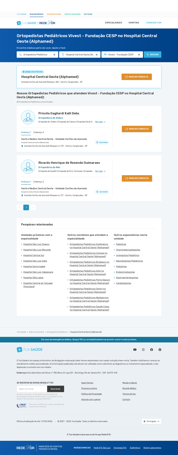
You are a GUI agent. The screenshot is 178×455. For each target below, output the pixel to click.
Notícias (88, 14)
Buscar (153, 54)
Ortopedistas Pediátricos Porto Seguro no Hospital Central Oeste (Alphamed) (90, 282)
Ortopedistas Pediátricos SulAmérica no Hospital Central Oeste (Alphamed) (89, 246)
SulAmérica (135, 448)
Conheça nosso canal (135, 349)
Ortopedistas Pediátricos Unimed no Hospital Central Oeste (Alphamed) (88, 255)
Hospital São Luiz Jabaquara (38, 272)
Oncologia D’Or (120, 448)
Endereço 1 (26, 132)
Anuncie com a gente (90, 399)
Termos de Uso (129, 394)
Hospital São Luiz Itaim (35, 261)
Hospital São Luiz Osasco (36, 244)
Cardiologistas (123, 283)
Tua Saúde (21, 14)
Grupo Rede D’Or (103, 434)
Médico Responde (73, 14)
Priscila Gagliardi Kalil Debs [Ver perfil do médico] (58, 113)
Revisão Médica (129, 388)
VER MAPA (102, 142)
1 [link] (26, 207)
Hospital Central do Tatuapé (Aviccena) (38, 285)
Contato (126, 399)
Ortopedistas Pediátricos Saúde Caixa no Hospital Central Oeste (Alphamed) (89, 308)
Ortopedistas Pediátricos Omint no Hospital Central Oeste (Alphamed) (88, 290)
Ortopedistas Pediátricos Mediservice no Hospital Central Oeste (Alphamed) (89, 299)
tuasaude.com (153, 23)
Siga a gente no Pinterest (160, 349)
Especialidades (112, 23)
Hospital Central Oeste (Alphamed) (50, 77)
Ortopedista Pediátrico (57, 332)
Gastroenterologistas (127, 277)
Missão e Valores (130, 383)
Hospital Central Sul (33, 255)
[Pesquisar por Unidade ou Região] (96, 54)
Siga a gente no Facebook (151, 349)
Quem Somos (87, 383)
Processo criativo (89, 388)
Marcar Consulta (36, 332)
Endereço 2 (39, 132)
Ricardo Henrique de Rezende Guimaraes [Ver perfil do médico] (69, 163)
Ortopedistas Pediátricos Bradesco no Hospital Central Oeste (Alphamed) (89, 264)
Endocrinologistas (125, 272)
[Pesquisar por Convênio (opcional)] (139, 54)
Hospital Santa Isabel (34, 266)
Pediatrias (121, 266)
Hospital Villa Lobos (33, 277)
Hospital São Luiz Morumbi (37, 250)
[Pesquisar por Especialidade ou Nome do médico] (54, 54)
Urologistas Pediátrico (127, 255)
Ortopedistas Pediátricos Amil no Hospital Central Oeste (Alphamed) (88, 273)
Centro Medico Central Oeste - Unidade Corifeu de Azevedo (54, 139)
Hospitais (133, 23)
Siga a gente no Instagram (143, 349)
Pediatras (121, 244)
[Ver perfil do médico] (28, 117)
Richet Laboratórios (152, 448)
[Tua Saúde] (30, 349)
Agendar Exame (54, 14)
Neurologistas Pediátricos (129, 261)
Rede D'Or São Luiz (102, 448)
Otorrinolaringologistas (128, 250)
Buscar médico (37, 14)
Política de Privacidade (91, 394)
